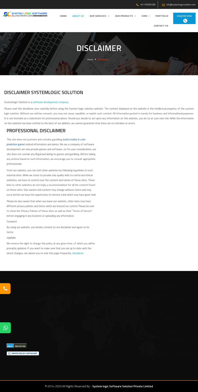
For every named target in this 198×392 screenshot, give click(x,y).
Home (63, 16)
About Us (78, 16)
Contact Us (161, 25)
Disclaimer (77, 253)
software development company (50, 102)
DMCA (9, 346)
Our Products (125, 16)
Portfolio (161, 16)
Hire (146, 16)
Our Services (99, 16)
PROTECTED (20, 346)
